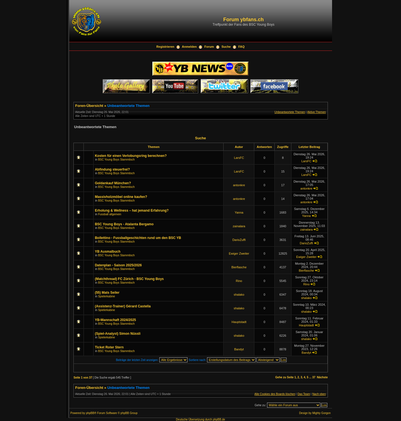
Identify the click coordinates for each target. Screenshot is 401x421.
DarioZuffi (239, 239)
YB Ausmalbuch (108, 251)
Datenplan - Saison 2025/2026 (118, 265)
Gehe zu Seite (284, 377)
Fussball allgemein (109, 214)
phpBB (90, 413)
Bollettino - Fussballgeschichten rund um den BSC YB (138, 238)
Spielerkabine (106, 296)
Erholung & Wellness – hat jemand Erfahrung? (132, 210)
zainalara (239, 226)
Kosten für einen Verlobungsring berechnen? (131, 156)
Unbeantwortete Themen (128, 106)
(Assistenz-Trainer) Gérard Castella (123, 306)
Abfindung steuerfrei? (112, 169)
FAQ (241, 46)
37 (313, 377)
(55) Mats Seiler (107, 293)
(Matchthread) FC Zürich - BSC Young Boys (129, 279)
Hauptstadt (239, 322)
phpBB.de (219, 419)
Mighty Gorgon (321, 413)
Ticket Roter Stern (109, 347)
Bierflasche (238, 267)
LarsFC (239, 157)
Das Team (303, 394)
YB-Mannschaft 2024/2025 (115, 320)
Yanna (239, 212)
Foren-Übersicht (89, 106)
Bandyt (239, 349)
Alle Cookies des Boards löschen (274, 394)
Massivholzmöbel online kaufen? (121, 197)
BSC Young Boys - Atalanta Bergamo (124, 224)
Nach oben (319, 394)
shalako (239, 294)
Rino (239, 281)
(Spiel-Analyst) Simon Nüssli (117, 334)
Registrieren (165, 46)
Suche (226, 46)
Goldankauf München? (113, 183)
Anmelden (189, 46)
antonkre (239, 185)
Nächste (322, 377)
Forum (209, 46)
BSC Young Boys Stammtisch (116, 159)
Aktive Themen (316, 112)
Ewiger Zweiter (239, 253)
